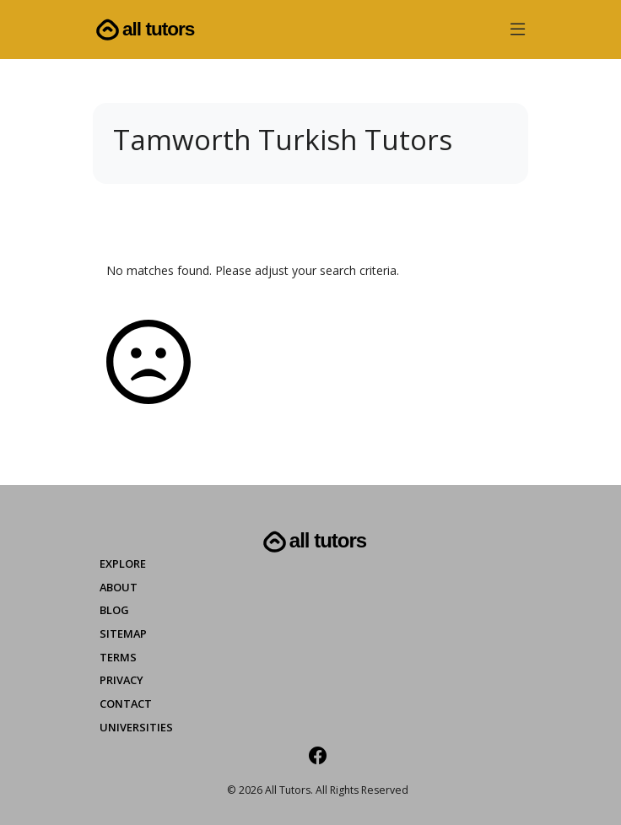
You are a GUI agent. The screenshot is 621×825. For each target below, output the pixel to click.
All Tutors (143, 30)
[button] (517, 32)
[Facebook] (318, 755)
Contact (126, 703)
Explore (123, 563)
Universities (136, 727)
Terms (118, 657)
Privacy (121, 680)
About (119, 587)
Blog (114, 609)
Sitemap (123, 633)
